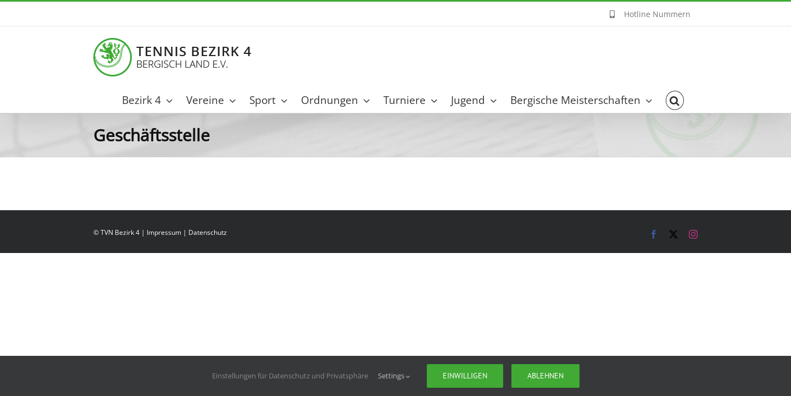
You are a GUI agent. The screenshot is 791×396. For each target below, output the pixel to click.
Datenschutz (207, 232)
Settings (394, 376)
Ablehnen (545, 376)
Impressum (164, 232)
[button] (688, 100)
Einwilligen (465, 376)
